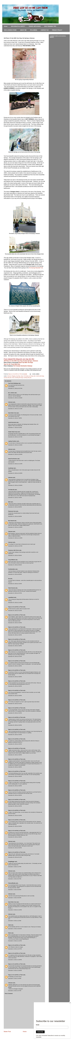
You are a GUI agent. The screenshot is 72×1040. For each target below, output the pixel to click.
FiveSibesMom (11, 569)
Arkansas (9, 376)
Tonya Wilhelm (11, 559)
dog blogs (18, 376)
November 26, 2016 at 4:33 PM (15, 622)
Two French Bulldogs (13, 383)
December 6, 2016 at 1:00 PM (14, 978)
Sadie (9, 925)
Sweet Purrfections (12, 458)
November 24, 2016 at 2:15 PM (15, 583)
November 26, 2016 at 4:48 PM (15, 767)
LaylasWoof (11, 597)
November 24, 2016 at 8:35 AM (15, 564)
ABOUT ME (23, 30)
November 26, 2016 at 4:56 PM (15, 837)
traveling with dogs (19, 377)
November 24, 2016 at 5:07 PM (15, 593)
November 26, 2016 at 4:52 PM (15, 806)
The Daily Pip (11, 489)
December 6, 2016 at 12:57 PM (15, 948)
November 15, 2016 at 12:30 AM (15, 397)
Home (5, 26)
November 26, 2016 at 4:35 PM (15, 634)
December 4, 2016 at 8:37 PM (14, 878)
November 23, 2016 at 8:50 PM (15, 507)
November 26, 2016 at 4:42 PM (15, 713)
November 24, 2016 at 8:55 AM (15, 574)
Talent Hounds (11, 588)
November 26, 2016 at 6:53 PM (15, 847)
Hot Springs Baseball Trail (36, 267)
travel (13, 377)
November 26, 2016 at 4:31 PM (15, 610)
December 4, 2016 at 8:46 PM (14, 889)
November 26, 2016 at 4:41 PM (15, 703)
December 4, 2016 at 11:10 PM (15, 909)
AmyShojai (10, 468)
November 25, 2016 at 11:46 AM (15, 602)
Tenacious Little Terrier (13, 550)
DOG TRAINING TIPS (50, 26)
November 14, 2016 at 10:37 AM (15, 388)
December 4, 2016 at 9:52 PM (14, 897)
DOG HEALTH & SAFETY (18, 26)
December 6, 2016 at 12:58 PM (15, 959)
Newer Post (7, 1031)
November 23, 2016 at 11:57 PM (15, 546)
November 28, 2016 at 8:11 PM (15, 857)
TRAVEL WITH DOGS (35, 26)
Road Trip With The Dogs (26, 362)
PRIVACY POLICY (57, 30)
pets (34, 376)
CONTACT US (45, 30)
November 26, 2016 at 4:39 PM (15, 676)
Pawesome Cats (12, 511)
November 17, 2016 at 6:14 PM (15, 427)
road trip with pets (7, 377)
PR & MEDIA (33, 30)
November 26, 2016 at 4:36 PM (15, 645)
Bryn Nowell (11, 520)
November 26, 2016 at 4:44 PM (15, 725)
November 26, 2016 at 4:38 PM (15, 665)
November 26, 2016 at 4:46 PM (15, 754)
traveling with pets (27, 377)
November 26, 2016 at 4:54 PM (15, 826)
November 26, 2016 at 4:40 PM (15, 686)
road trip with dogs (40, 376)
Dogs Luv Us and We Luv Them (15, 606)
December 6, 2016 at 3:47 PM (14, 990)
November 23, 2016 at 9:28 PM (15, 516)
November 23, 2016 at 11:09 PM (15, 527)
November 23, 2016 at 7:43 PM (15, 497)
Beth (9, 501)
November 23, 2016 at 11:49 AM (15, 445)
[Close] (70, 1002)
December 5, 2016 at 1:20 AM (14, 920)
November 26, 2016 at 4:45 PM (15, 744)
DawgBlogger (11, 861)
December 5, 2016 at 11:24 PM (15, 940)
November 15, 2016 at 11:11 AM (15, 408)
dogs (22, 376)
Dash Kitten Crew (12, 412)
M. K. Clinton (11, 392)
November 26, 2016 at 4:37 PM (15, 656)
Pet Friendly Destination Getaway (22, 366)
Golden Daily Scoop (12, 431)
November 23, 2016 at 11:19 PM (15, 538)
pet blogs (31, 376)
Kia (9, 578)
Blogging (14, 376)
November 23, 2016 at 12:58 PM (15, 485)
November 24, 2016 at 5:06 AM (15, 555)
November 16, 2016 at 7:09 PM (15, 418)
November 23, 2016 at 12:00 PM (15, 454)
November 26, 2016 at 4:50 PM (15, 795)
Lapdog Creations (12, 441)
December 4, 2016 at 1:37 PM (14, 866)
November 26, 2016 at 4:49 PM (15, 785)
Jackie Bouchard (12, 422)
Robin (9, 933)
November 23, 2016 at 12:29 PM (15, 473)
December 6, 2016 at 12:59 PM (15, 970)
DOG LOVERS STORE (10, 30)
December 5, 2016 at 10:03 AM (15, 928)
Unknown (10, 402)
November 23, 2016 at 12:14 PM (15, 463)
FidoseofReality (12, 883)
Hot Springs (26, 376)
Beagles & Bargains (18, 988)
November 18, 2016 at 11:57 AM (15, 436)
